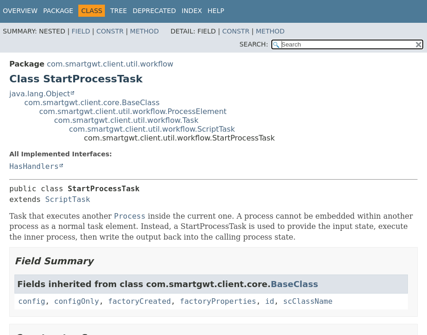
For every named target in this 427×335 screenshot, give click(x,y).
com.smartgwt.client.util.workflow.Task (126, 120)
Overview (20, 10)
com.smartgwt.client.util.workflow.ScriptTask (152, 129)
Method (144, 31)
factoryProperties (218, 301)
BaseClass (294, 284)
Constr (110, 31)
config (31, 301)
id (269, 301)
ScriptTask (67, 199)
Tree (118, 10)
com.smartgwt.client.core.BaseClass (91, 102)
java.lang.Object (39, 93)
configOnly (76, 301)
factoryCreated (139, 301)
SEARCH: (254, 44)
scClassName (307, 301)
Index (192, 10)
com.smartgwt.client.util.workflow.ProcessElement (133, 111)
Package (58, 10)
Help (215, 10)
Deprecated (154, 10)
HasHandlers (34, 166)
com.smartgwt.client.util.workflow (110, 64)
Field (81, 31)
